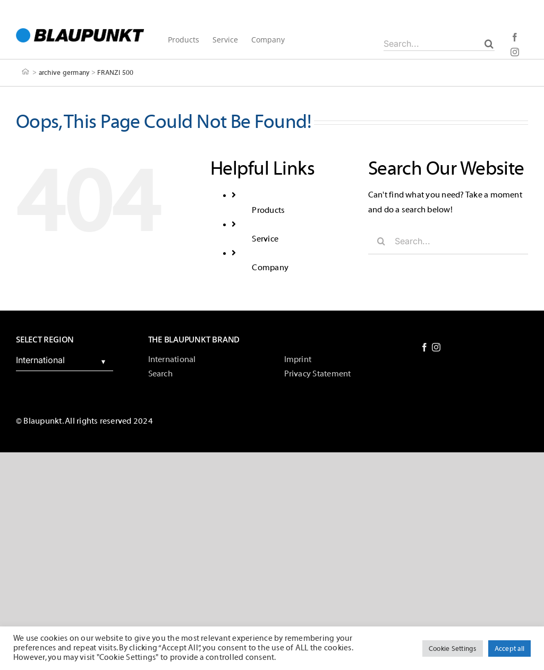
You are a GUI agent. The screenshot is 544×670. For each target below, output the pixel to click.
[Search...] (439, 43)
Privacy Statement (317, 374)
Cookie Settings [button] (453, 648)
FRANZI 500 (115, 72)
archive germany (64, 72)
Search (160, 374)
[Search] (489, 43)
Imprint (298, 359)
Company (270, 267)
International (172, 359)
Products (268, 210)
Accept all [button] (509, 648)
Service (265, 239)
